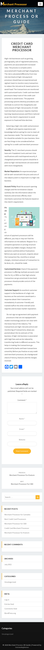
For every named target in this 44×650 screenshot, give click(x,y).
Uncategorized (10, 582)
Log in (6, 600)
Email (22, 429)
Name (22, 419)
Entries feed (9, 604)
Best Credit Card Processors (15, 519)
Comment (22, 400)
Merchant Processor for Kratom (16, 533)
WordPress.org (10, 613)
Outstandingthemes (22, 647)
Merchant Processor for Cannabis (17, 514)
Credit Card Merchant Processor (16, 528)
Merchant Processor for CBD (15, 523)
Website (22, 440)
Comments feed (10, 608)
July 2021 (8, 564)
